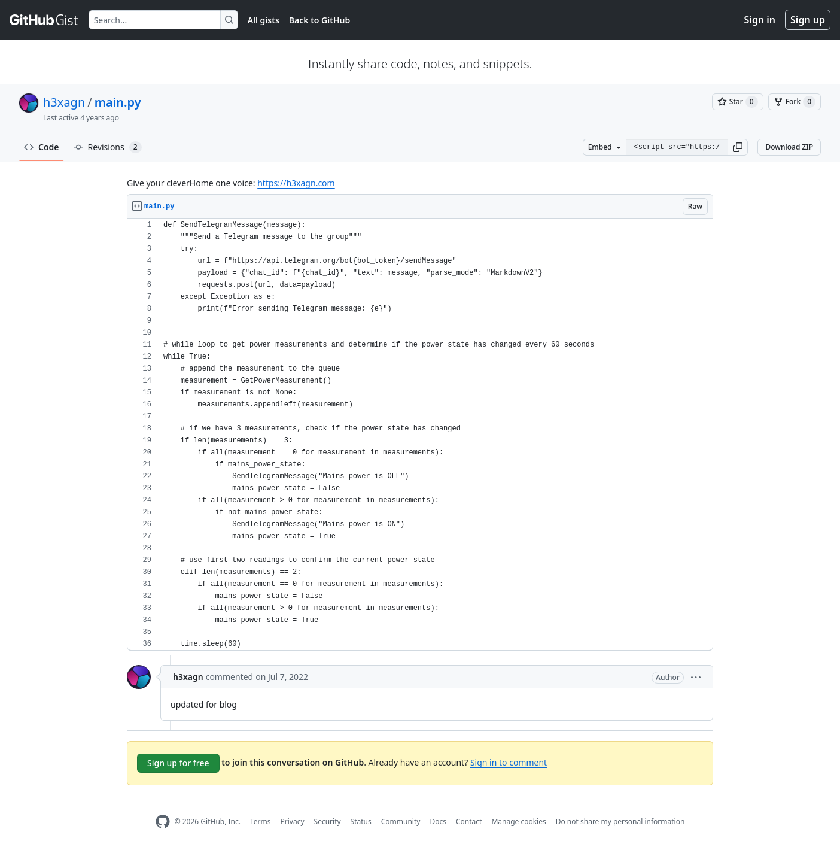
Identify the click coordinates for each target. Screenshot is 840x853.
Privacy (293, 821)
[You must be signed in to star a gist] (737, 101)
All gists (263, 20)
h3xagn (64, 102)
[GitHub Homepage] (163, 821)
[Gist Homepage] (44, 20)
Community (401, 821)
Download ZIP (789, 147)
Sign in (759, 19)
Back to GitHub (319, 20)
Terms (260, 821)
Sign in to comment (508, 762)
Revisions (108, 147)
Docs (438, 821)
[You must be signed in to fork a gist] (794, 101)
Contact (469, 821)
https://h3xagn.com (295, 183)
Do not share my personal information (620, 821)
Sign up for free (178, 763)
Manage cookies (518, 821)
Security (327, 821)
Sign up (807, 19)
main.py (118, 102)
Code (41, 147)
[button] (738, 147)
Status (361, 821)
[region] (420, 435)
